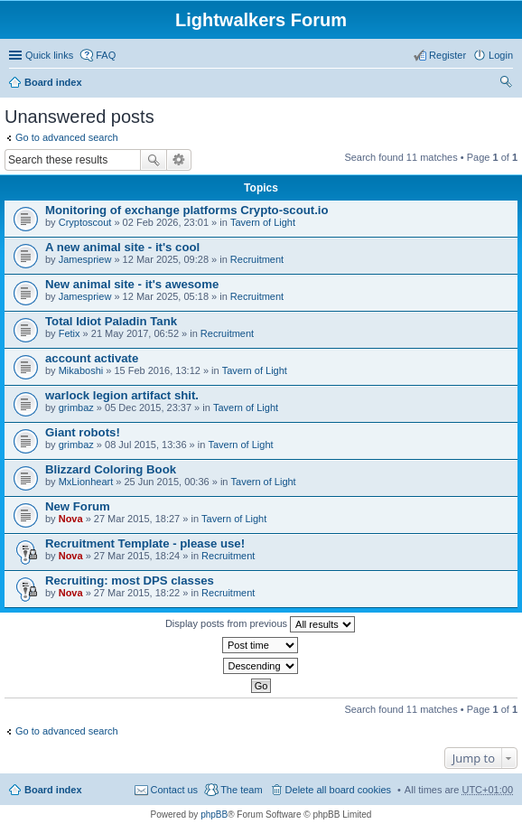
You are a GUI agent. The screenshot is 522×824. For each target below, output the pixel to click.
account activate (91, 358)
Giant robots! (82, 432)
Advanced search (179, 160)
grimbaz (76, 407)
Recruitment (257, 259)
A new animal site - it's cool (122, 247)
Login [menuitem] (501, 55)
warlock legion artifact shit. (122, 395)
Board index (53, 82)
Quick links (49, 55)
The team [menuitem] (241, 789)
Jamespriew (85, 259)
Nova (71, 518)
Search (153, 160)
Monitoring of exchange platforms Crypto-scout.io (187, 210)
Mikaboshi (81, 370)
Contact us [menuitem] (175, 789)
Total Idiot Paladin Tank (111, 321)
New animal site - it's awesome (132, 284)
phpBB (214, 814)
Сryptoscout (85, 222)
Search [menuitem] (506, 84)
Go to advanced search (66, 137)
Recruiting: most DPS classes (129, 580)
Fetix (69, 333)
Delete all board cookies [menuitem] (338, 789)
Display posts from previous (260, 624)
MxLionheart (86, 481)
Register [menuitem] (447, 55)
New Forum (77, 506)
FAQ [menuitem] (106, 55)
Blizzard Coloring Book (110, 469)
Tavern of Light (262, 222)
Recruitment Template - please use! (145, 543)
